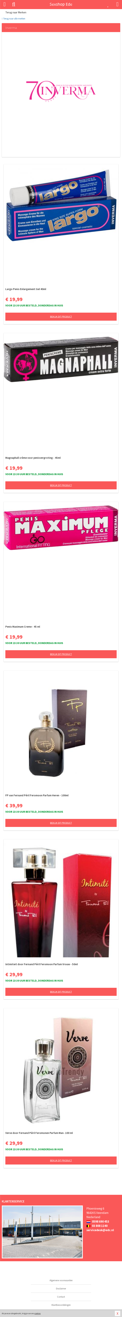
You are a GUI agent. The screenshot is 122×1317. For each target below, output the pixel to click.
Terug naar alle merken (13, 18)
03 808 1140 (97, 1226)
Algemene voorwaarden (61, 1280)
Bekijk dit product (61, 316)
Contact (61, 1296)
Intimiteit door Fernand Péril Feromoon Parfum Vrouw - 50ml (41, 964)
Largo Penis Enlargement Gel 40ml (25, 289)
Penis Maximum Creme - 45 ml (22, 626)
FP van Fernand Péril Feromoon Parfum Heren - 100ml (37, 795)
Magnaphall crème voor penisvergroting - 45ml (33, 457)
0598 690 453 (97, 1221)
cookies (38, 1313)
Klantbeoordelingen (61, 1304)
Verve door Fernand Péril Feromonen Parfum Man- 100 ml (39, 1133)
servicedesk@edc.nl (100, 1230)
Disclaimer (61, 1288)
